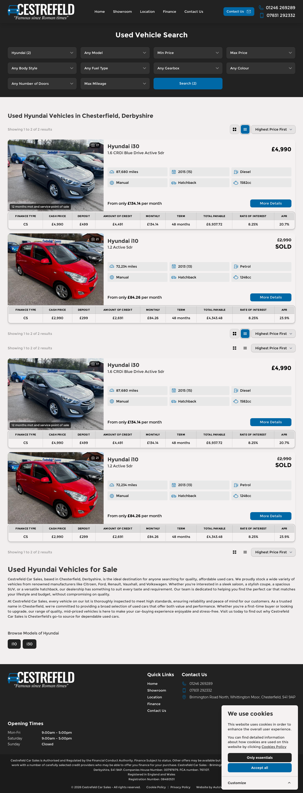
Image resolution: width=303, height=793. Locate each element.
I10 (14, 644)
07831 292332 (200, 690)
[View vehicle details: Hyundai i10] (56, 269)
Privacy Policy (180, 787)
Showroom (156, 690)
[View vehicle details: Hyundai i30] (56, 175)
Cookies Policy (274, 747)
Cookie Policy (156, 787)
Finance (154, 704)
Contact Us (156, 710)
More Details (271, 203)
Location (154, 697)
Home (152, 683)
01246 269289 (201, 683)
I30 (30, 644)
